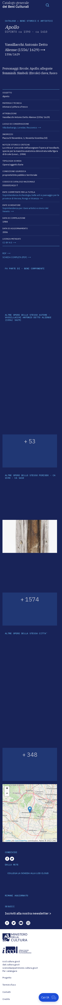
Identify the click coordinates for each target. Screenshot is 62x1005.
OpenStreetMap (20, 840)
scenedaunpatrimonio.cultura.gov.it (20, 968)
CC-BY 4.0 (7, 242)
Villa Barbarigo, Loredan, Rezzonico (19, 127)
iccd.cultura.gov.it (11, 961)
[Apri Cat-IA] (49, 997)
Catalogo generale (15, 4)
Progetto (6, 977)
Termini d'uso (9, 984)
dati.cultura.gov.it (11, 964)
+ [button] (7, 788)
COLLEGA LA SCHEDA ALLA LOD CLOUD (28, 873)
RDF (4, 253)
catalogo (10, 20)
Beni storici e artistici (36, 20)
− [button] (7, 793)
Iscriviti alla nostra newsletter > (28, 913)
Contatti (6, 992)
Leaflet (8, 840)
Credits (6, 999)
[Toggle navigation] (47, 5)
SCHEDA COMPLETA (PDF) (14, 257)
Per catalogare (9, 971)
